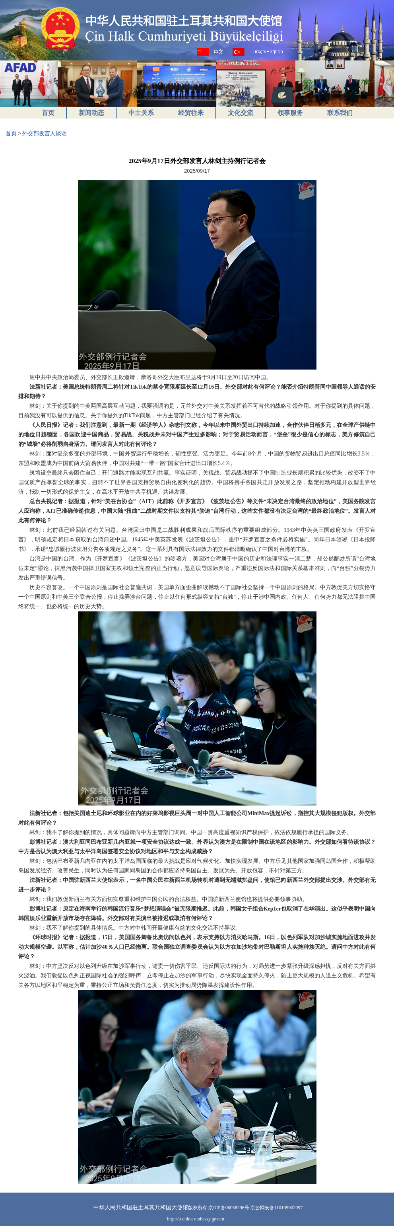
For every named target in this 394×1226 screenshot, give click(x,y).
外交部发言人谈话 (44, 133)
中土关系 (141, 112)
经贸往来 (191, 112)
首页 (48, 112)
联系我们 (340, 112)
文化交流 (240, 112)
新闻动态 (91, 112)
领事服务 (290, 112)
